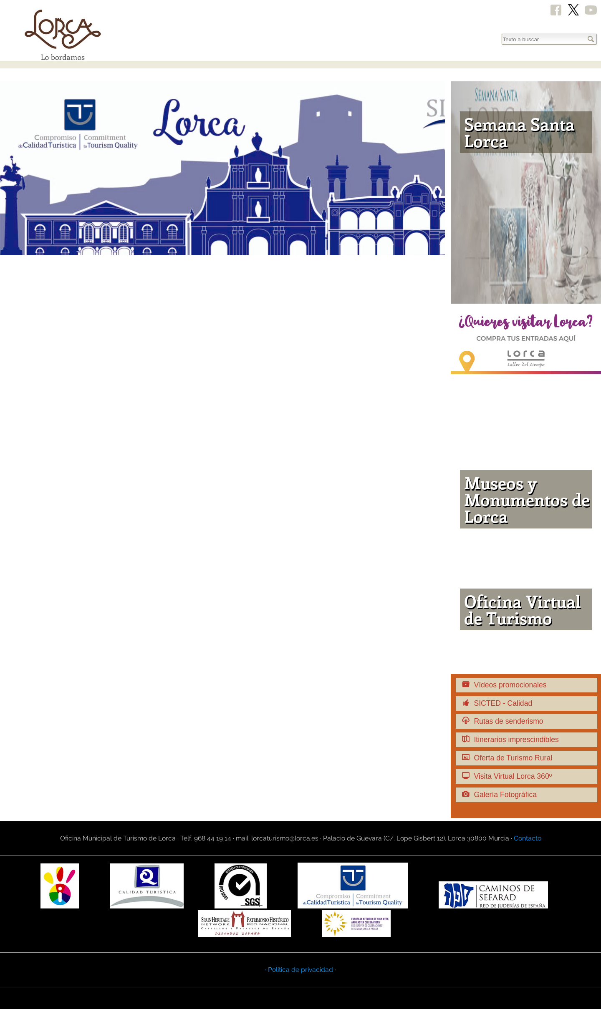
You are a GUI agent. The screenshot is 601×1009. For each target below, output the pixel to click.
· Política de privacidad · (300, 970)
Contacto (527, 838)
